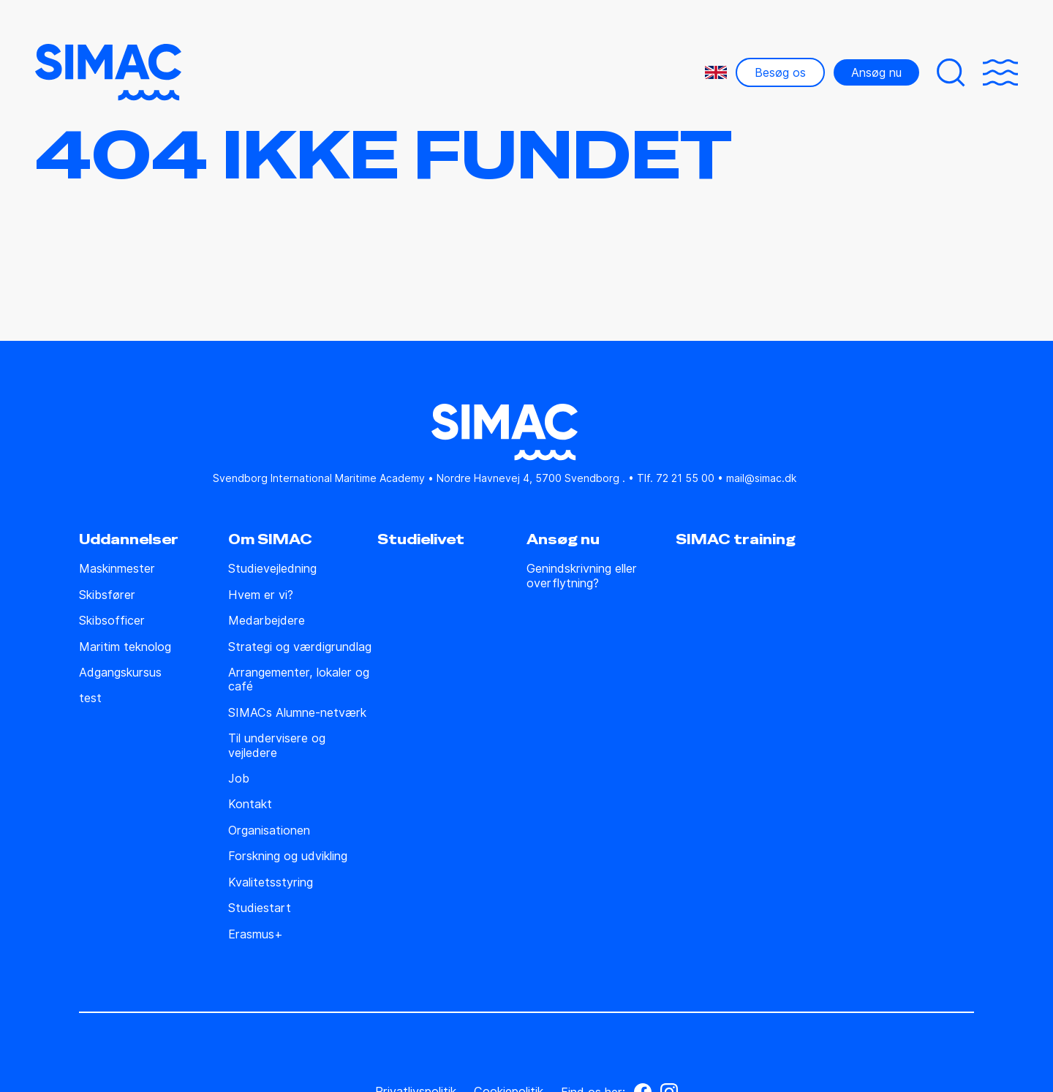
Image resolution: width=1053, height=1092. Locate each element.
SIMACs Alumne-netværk (297, 713)
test (90, 698)
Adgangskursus (120, 672)
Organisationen (269, 830)
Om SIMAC (270, 540)
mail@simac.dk (761, 478)
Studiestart (259, 908)
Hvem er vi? (260, 595)
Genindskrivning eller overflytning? (581, 576)
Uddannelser (128, 540)
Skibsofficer (112, 621)
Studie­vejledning (272, 569)
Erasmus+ (255, 934)
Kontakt (250, 804)
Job (238, 779)
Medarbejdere (266, 621)
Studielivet (420, 540)
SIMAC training (736, 540)
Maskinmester (117, 569)
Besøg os (780, 72)
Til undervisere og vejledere (276, 745)
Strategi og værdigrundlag (299, 647)
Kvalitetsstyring (270, 882)
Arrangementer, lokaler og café (298, 679)
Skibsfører (107, 595)
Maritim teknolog (125, 647)
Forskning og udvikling (287, 856)
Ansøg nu (876, 72)
